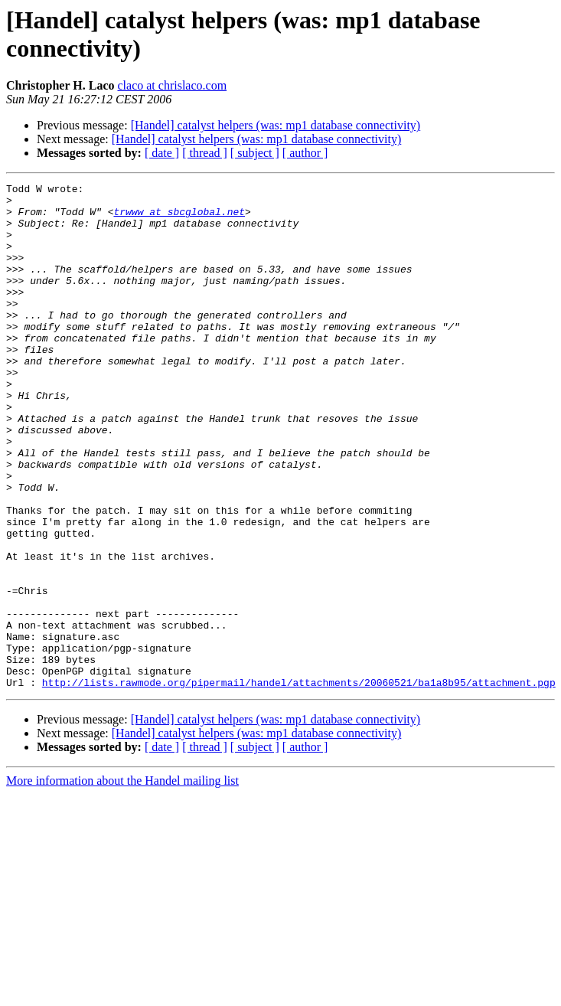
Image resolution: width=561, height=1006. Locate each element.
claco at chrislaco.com (172, 85)
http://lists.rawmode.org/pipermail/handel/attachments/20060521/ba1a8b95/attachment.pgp (299, 783)
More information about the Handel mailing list (122, 881)
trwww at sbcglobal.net (179, 218)
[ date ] (162, 152)
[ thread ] (204, 152)
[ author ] (305, 152)
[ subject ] (254, 152)
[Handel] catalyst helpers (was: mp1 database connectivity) (276, 125)
